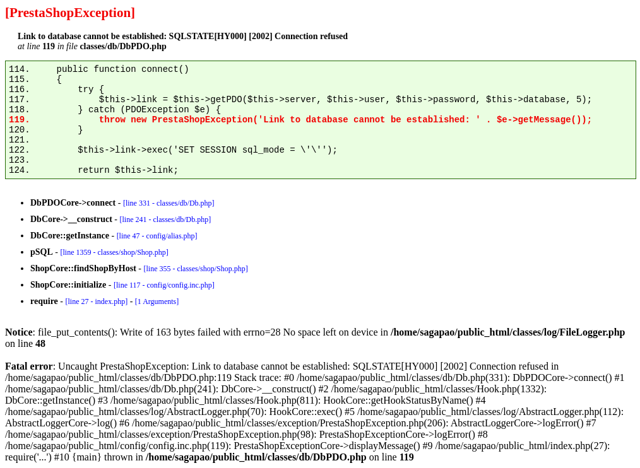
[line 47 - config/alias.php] (157, 235)
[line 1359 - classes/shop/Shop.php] (114, 252)
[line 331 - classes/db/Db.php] (169, 203)
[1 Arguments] (157, 301)
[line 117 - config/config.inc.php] (164, 285)
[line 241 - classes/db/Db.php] (165, 219)
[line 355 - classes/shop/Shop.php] (195, 268)
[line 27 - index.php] (96, 301)
